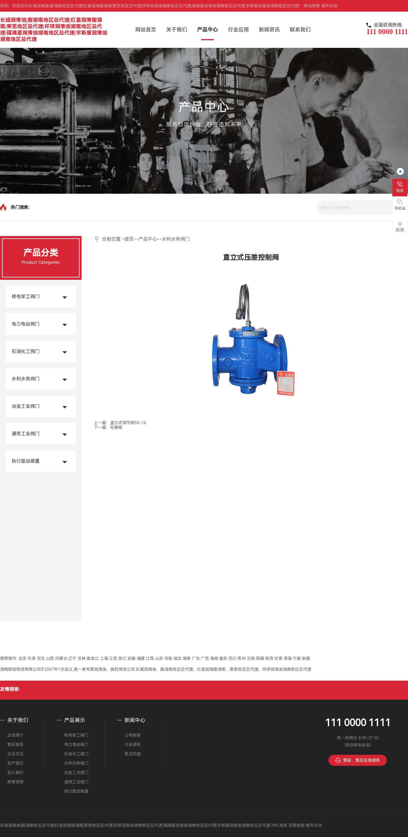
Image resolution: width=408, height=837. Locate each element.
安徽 (131, 658)
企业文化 (15, 754)
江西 (150, 658)
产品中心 (147, 239)
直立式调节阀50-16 (128, 422)
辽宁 (72, 658)
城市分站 (329, 6)
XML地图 (279, 825)
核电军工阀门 (26, 296)
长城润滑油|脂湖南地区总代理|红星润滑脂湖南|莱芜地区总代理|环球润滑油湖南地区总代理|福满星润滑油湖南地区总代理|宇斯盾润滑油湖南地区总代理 (53, 29)
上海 (104, 658)
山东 (159, 658)
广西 (205, 658)
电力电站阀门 (26, 324)
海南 (214, 658)
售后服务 (15, 744)
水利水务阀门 (26, 379)
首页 (129, 239)
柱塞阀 (116, 427)
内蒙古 (61, 658)
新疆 (306, 658)
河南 (168, 658)
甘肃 (278, 658)
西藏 (260, 658)
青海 (288, 658)
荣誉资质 (15, 782)
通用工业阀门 (26, 433)
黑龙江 (93, 658)
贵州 (242, 658)
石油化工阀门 (26, 351)
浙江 (122, 658)
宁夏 (297, 658)
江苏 (113, 658)
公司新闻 (132, 735)
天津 (31, 658)
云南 (251, 658)
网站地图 (312, 6)
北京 (22, 658)
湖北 (177, 658)
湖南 (186, 658)
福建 (141, 658)
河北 (41, 658)
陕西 (269, 658)
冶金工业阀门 (26, 406)
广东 (196, 658)
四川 (232, 658)
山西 (50, 658)
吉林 (82, 658)
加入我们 (15, 772)
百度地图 (297, 825)
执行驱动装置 (26, 461)
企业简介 (15, 735)
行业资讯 (132, 744)
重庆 (223, 658)
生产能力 (15, 763)
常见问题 (132, 754)
